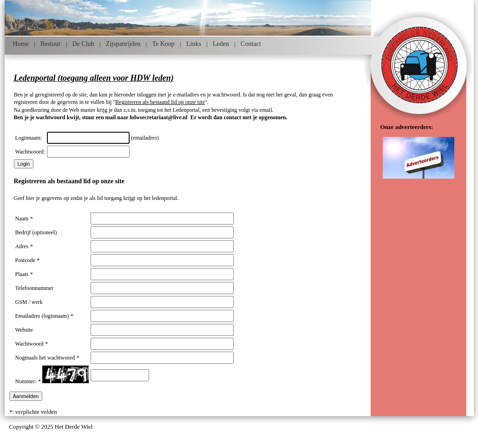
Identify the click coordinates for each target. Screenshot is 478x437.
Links (193, 43)
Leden (221, 43)
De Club (83, 43)
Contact (251, 43)
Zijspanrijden (123, 43)
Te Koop (163, 43)
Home (21, 43)
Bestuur (50, 43)
